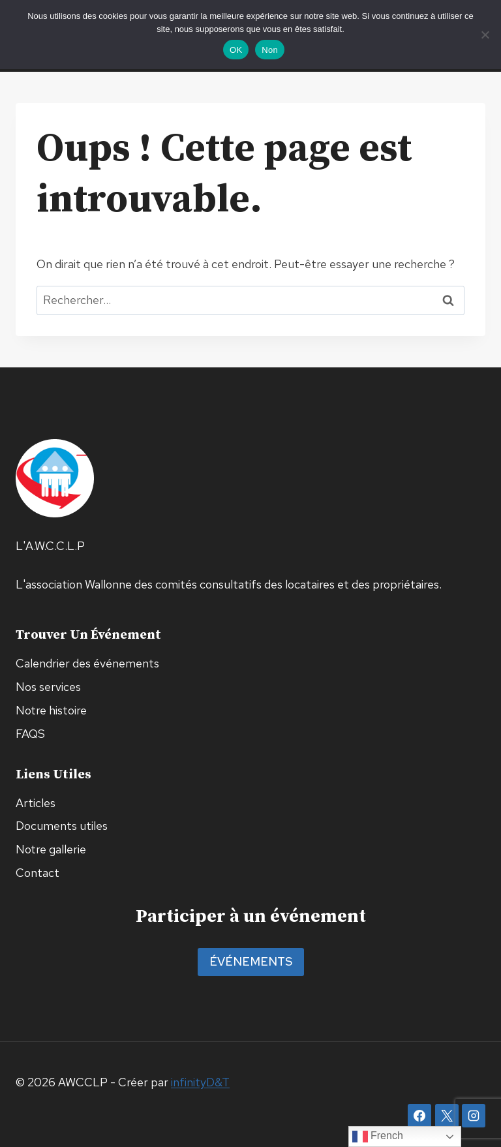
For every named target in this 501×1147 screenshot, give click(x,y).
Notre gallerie (51, 849)
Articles (35, 802)
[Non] (484, 34)
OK (236, 50)
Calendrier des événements (87, 663)
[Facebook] (419, 1115)
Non (270, 50)
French (377, 1136)
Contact (37, 872)
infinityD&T (200, 1082)
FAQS (30, 733)
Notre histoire (51, 710)
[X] (447, 1115)
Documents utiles (62, 825)
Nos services (48, 686)
